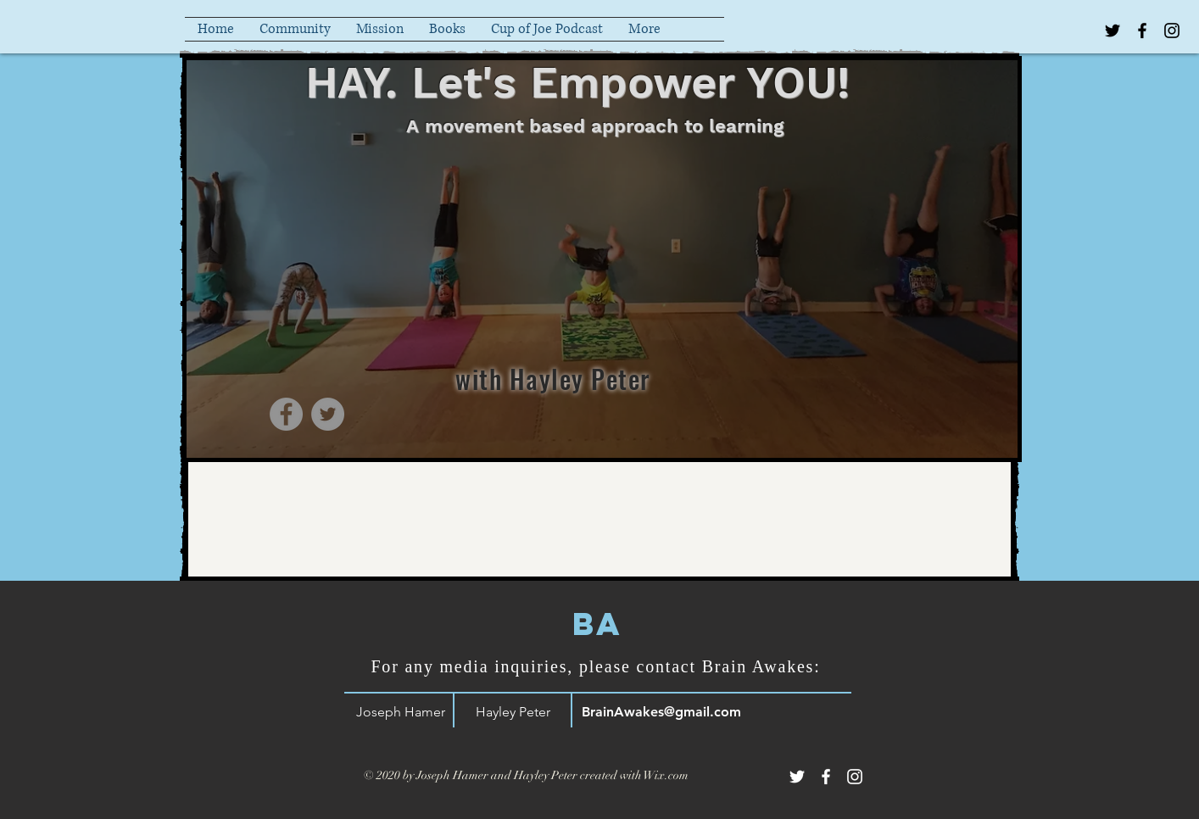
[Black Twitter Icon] (1112, 30)
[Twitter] (327, 414)
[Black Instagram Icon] (1172, 30)
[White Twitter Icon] (797, 776)
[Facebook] (286, 414)
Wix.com (666, 775)
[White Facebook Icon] (826, 776)
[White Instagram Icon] (855, 776)
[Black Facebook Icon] (1142, 30)
